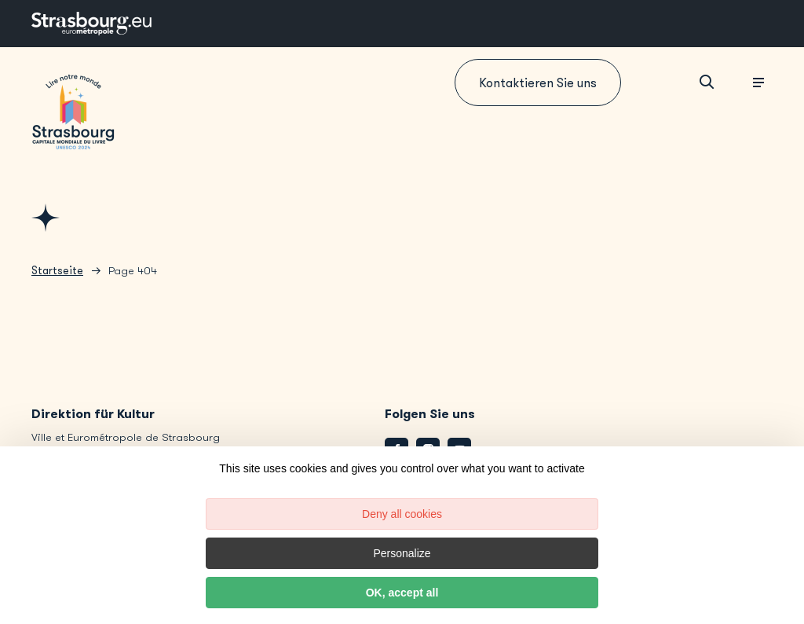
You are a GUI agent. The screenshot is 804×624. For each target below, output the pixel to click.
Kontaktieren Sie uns (538, 83)
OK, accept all (402, 592)
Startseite (57, 270)
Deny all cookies (402, 514)
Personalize (401, 553)
